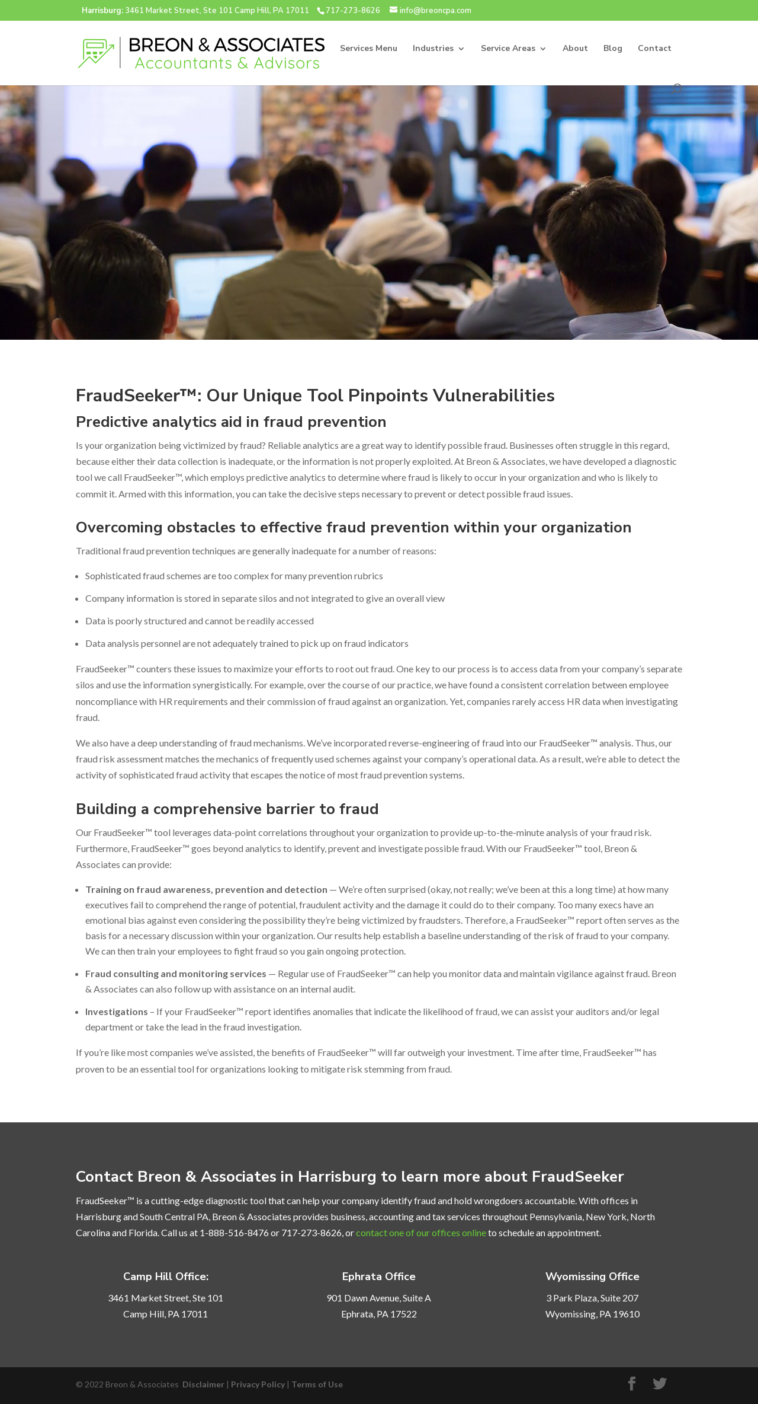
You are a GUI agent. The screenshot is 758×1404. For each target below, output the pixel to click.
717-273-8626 (353, 10)
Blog (612, 49)
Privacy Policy (258, 1384)
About (575, 49)
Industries (433, 49)
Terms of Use (317, 1384)
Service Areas (508, 49)
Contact (655, 49)
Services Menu (368, 49)
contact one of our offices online (421, 1232)
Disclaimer (203, 1384)
